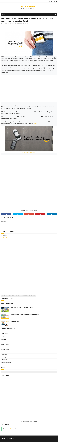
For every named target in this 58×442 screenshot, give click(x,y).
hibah (3, 336)
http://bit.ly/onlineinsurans (29, 153)
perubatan (4, 354)
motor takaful (20, 24)
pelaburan (4, 346)
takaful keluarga (6, 361)
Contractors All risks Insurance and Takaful (22, 307)
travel (3, 364)
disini (35, 124)
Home (4, 14)
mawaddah (4, 341)
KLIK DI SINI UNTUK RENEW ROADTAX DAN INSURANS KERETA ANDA (18, 295)
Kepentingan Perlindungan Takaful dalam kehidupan (24, 314)
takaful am (25, 24)
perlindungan (5, 349)
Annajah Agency (9, 428)
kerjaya (4, 339)
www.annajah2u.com (28, 6)
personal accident (6, 351)
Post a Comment (7, 237)
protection (5, 356)
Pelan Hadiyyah (14, 321)
